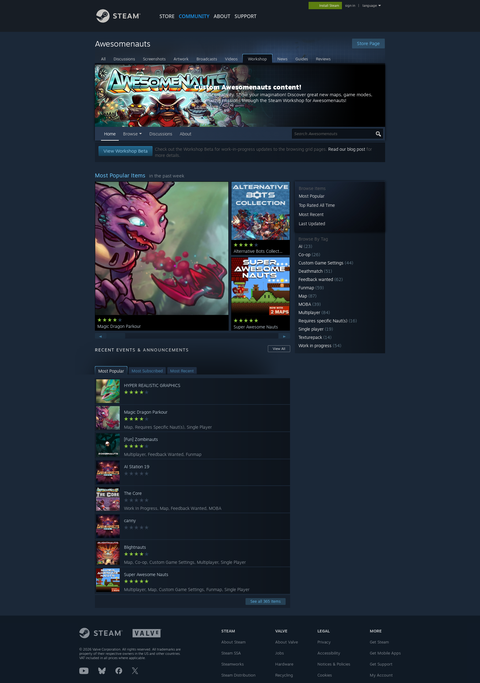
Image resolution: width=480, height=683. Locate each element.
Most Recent (311, 214)
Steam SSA (231, 653)
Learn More (281, 112)
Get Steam (379, 641)
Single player (315, 329)
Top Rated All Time (317, 205)
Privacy (324, 641)
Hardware (284, 664)
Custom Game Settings (325, 262)
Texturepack (315, 337)
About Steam (233, 641)
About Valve (286, 641)
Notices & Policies (333, 664)
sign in (350, 5)
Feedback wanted (320, 279)
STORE (166, 16)
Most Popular (311, 196)
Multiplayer (314, 312)
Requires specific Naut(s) (327, 320)
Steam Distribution (238, 675)
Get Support (381, 664)
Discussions (160, 133)
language (369, 5)
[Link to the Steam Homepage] (123, 21)
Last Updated (312, 223)
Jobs (279, 653)
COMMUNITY (194, 16)
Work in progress (319, 345)
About (222, 16)
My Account (381, 675)
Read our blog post (346, 149)
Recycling (284, 675)
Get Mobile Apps (385, 653)
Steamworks (232, 664)
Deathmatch (315, 271)
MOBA (309, 304)
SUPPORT (245, 16)
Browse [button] (130, 133)
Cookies (324, 675)
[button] (339, 246)
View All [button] (279, 349)
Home (110, 133)
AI (305, 246)
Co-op (309, 254)
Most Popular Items (120, 175)
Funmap (311, 287)
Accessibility (328, 653)
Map (307, 295)
